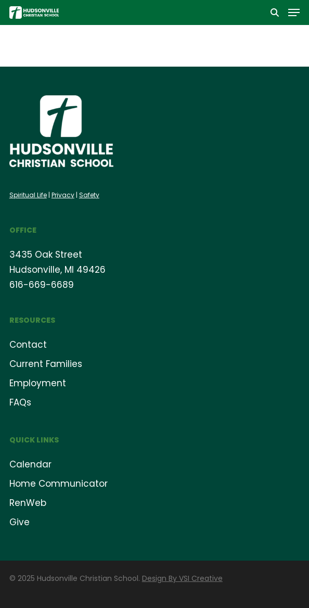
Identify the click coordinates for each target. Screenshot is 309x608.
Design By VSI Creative (182, 578)
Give (19, 522)
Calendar (30, 464)
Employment (37, 383)
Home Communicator (58, 483)
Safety (89, 195)
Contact (28, 344)
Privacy (63, 195)
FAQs (20, 402)
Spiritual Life (28, 195)
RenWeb (27, 503)
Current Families (45, 364)
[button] (294, 12)
